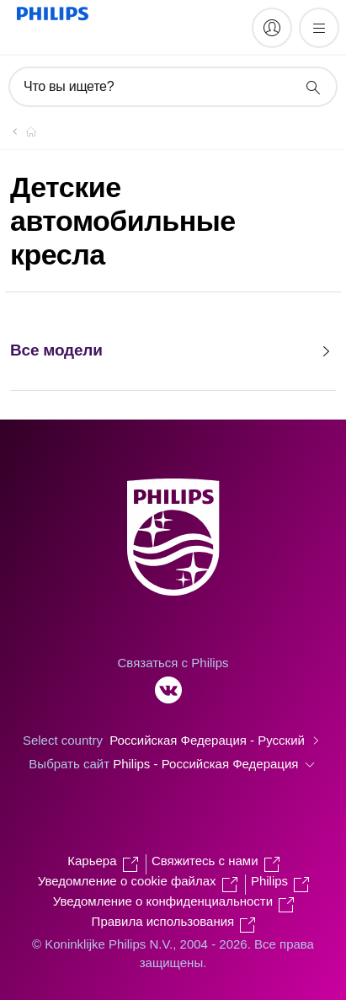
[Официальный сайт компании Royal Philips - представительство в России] (21, 131)
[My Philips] (272, 28)
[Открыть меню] (319, 28)
